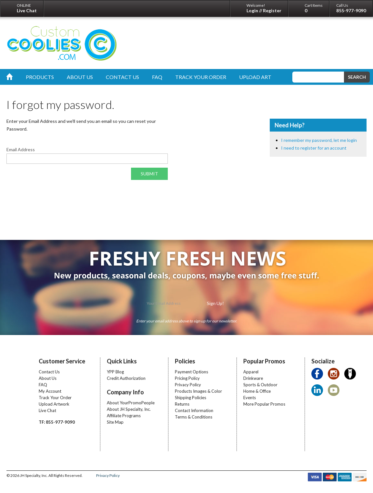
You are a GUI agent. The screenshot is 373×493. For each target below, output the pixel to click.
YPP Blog (115, 371)
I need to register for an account (314, 148)
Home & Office (257, 391)
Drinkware (253, 378)
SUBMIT (149, 173)
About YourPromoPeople (131, 402)
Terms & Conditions (193, 416)
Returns (182, 404)
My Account (50, 391)
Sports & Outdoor (260, 384)
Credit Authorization (126, 378)
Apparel (250, 371)
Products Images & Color (198, 391)
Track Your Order (55, 397)
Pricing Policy (187, 378)
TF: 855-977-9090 (57, 422)
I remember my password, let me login (319, 140)
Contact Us (49, 371)
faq (157, 77)
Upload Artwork (54, 404)
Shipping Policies (190, 397)
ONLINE (27, 8)
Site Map (115, 422)
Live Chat (47, 410)
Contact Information (194, 410)
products (40, 77)
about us (80, 77)
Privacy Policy (188, 384)
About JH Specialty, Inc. (129, 409)
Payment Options (191, 371)
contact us (122, 77)
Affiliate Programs (124, 415)
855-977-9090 (351, 10)
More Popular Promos (264, 404)
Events (249, 397)
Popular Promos (264, 361)
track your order (200, 77)
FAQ (43, 384)
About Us (47, 378)
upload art (255, 77)
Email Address (20, 149)
